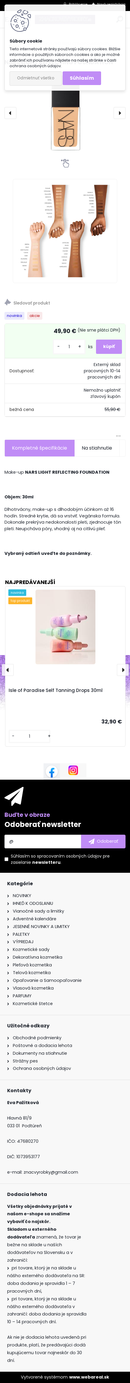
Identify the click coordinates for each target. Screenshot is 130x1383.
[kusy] (69, 347)
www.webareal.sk (89, 1377)
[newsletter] (103, 841)
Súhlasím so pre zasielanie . (60, 859)
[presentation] (10, 113)
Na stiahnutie (97, 448)
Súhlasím (82, 78)
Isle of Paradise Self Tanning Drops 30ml (56, 690)
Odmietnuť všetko (35, 78)
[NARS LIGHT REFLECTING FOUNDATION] (65, 113)
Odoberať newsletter (42, 824)
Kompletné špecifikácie (39, 448)
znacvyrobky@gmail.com (51, 1172)
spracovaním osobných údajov (69, 856)
